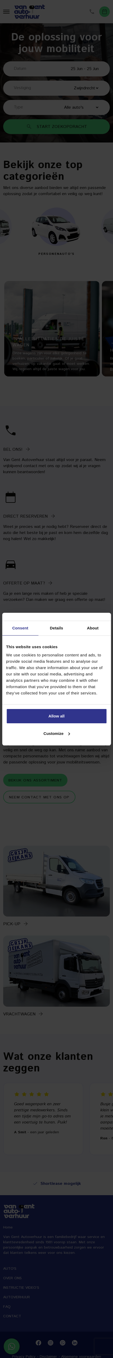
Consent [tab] (20, 628)
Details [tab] (56, 628)
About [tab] (93, 628)
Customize (56, 733)
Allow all (56, 716)
